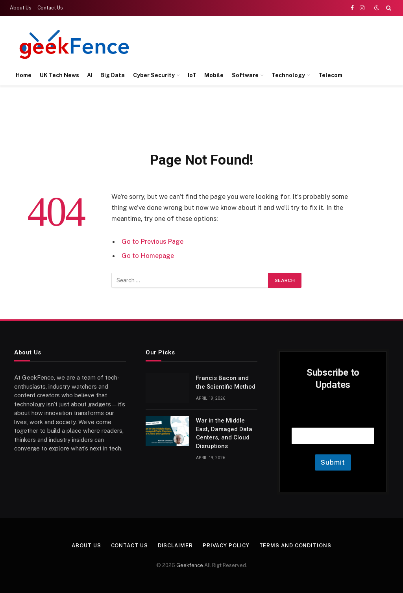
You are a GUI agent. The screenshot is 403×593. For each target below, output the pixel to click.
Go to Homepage (148, 255)
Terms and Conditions (295, 546)
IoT (192, 75)
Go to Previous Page (152, 241)
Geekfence (189, 565)
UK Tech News (59, 75)
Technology (288, 75)
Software (245, 75)
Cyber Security (154, 75)
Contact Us (50, 8)
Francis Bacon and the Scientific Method (225, 382)
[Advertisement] (248, 43)
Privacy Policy (226, 546)
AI (89, 75)
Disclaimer (175, 546)
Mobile (214, 75)
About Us (20, 8)
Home (23, 75)
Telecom (330, 75)
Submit (333, 462)
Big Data (112, 75)
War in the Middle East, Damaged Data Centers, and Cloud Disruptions (224, 433)
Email (333, 417)
